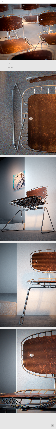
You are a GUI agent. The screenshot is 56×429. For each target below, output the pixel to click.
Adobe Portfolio (30, 422)
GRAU (3, 1)
